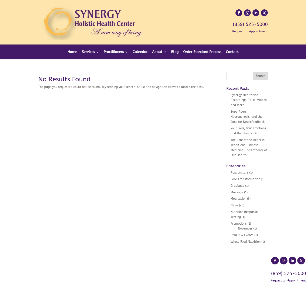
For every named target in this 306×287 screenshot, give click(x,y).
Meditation (238, 199)
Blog (174, 52)
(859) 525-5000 (250, 24)
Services (88, 52)
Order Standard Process (202, 52)
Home (72, 52)
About (157, 52)
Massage (237, 192)
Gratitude (237, 186)
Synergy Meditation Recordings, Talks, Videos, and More (249, 100)
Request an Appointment (250, 31)
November (245, 228)
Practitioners (114, 52)
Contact (232, 52)
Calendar (140, 52)
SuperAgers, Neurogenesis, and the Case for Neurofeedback (248, 117)
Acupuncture (239, 172)
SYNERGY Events (242, 235)
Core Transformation (245, 179)
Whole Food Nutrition (246, 242)
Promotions (239, 223)
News (234, 205)
